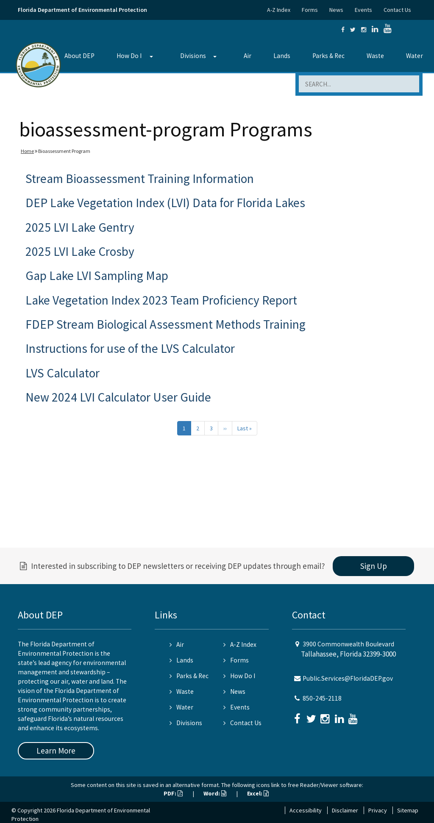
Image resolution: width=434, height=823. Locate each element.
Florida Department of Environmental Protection (82, 10)
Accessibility (305, 810)
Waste (375, 56)
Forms (310, 10)
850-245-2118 (322, 698)
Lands (281, 56)
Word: (214, 793)
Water (414, 56)
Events (363, 10)
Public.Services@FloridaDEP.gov (348, 678)
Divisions (193, 56)
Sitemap (407, 810)
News (336, 10)
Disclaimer (345, 810)
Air (247, 56)
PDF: (173, 793)
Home (27, 151)
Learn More (55, 750)
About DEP (79, 56)
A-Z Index (278, 10)
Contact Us (397, 10)
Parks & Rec (328, 56)
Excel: (258, 793)
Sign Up (373, 566)
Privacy (377, 810)
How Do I (129, 56)
